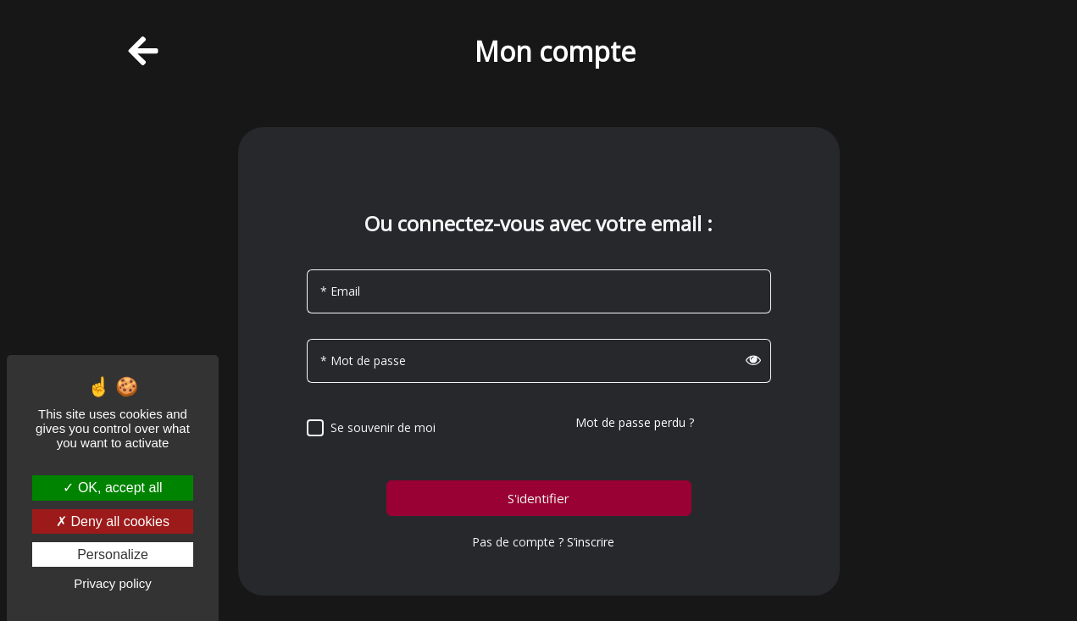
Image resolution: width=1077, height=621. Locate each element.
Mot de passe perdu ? (634, 422)
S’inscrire (590, 542)
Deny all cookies (112, 521)
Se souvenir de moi (383, 427)
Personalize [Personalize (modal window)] (112, 554)
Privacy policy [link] (113, 583)
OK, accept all (112, 487)
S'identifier (538, 498)
